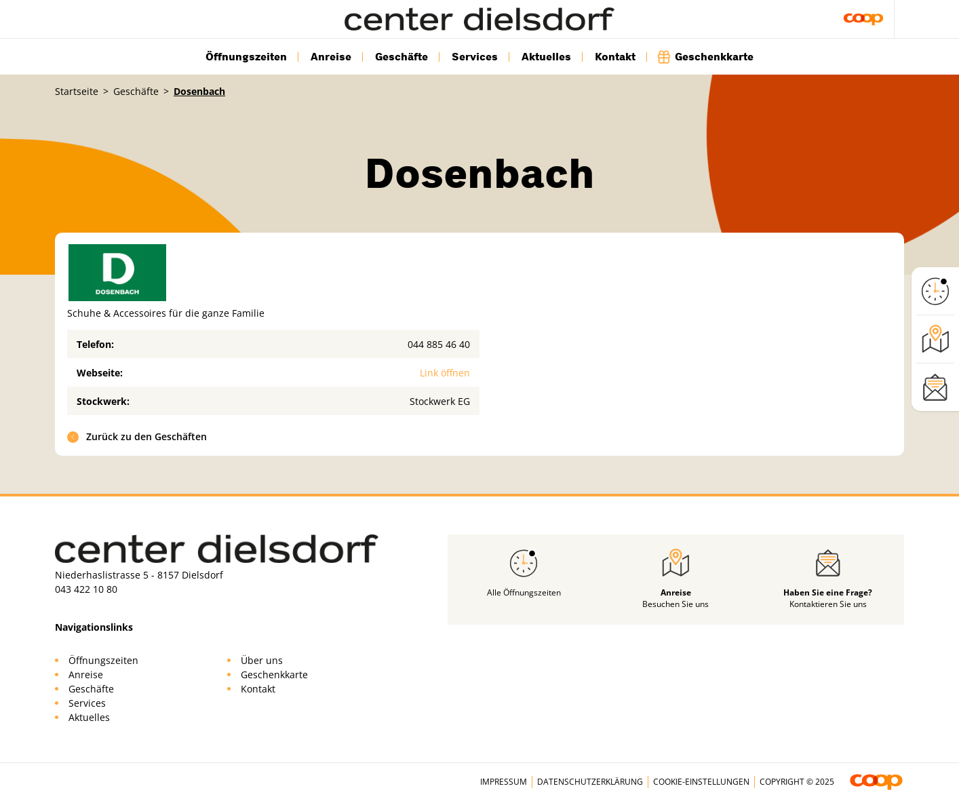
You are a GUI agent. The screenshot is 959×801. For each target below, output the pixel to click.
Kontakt (615, 57)
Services (475, 57)
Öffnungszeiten (246, 57)
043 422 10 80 (86, 589)
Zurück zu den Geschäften (137, 436)
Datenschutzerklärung (590, 781)
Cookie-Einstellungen (701, 781)
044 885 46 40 (439, 344)
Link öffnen (445, 372)
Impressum (503, 781)
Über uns (262, 660)
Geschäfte (401, 57)
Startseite (76, 91)
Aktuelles (546, 57)
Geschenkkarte (705, 57)
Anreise (331, 57)
